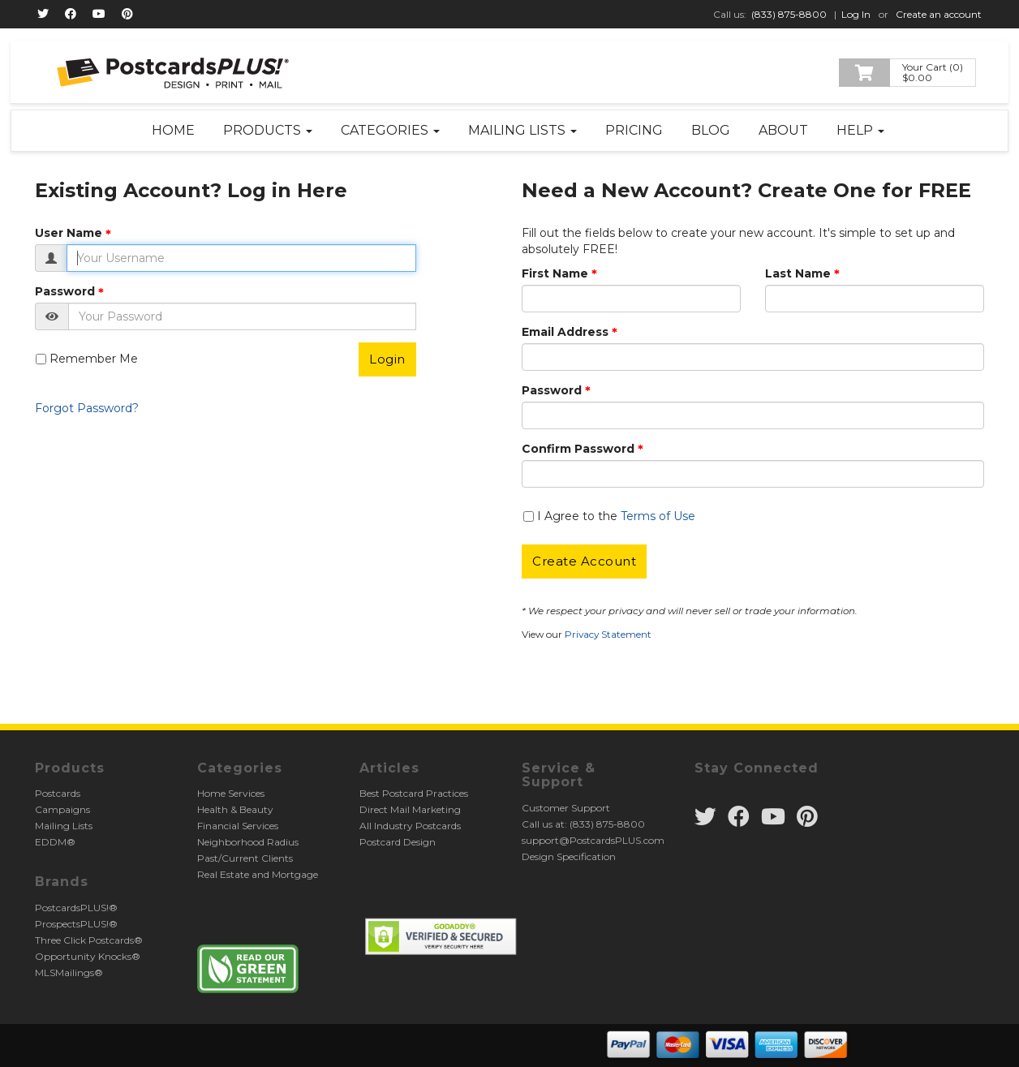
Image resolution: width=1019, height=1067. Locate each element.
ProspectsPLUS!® (76, 924)
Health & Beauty (235, 809)
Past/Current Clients (245, 858)
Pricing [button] (634, 130)
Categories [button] (390, 130)
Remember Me (93, 358)
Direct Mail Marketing (410, 809)
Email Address (565, 332)
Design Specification (569, 856)
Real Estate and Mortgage (257, 874)
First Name (555, 273)
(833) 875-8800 (789, 14)
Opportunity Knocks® (87, 956)
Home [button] (173, 130)
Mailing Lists (63, 826)
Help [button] (860, 130)
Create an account (939, 14)
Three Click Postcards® (89, 940)
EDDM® (55, 842)
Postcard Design (397, 842)
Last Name (798, 273)
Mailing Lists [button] (522, 130)
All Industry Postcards (410, 826)
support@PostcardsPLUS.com (593, 840)
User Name (68, 233)
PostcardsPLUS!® (76, 907)
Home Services (230, 793)
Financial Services (237, 826)
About (783, 130)
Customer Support (566, 808)
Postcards (57, 793)
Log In (856, 14)
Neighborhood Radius (248, 842)
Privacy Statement (608, 634)
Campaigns (62, 809)
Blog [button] (710, 130)
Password (65, 291)
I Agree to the (616, 516)
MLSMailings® (69, 972)
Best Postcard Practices (413, 793)
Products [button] (267, 130)
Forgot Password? (87, 408)
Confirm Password (578, 448)
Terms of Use (658, 516)
